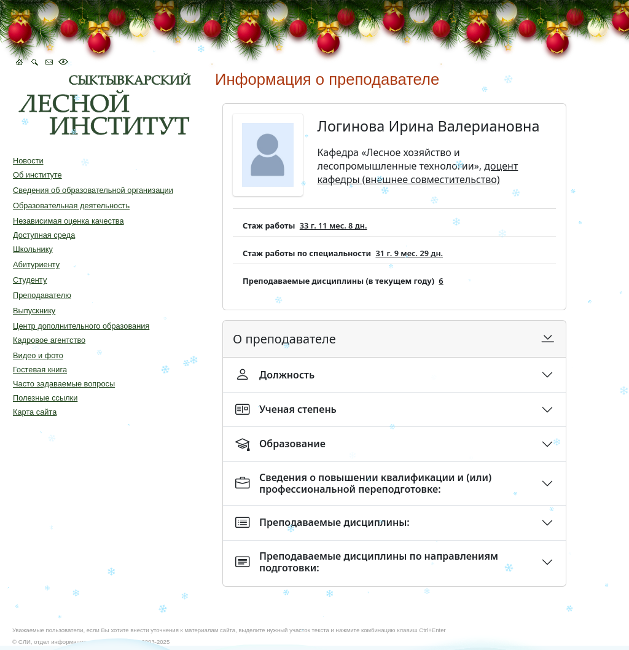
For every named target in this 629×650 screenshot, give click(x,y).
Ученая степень (286, 409)
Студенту (30, 279)
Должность (274, 374)
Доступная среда (44, 235)
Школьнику (33, 249)
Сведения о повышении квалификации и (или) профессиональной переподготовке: (363, 483)
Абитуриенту (36, 264)
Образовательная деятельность (71, 205)
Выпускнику (34, 310)
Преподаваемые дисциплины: (322, 522)
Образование (280, 444)
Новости (28, 160)
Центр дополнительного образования (81, 326)
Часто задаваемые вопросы (64, 383)
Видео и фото (38, 355)
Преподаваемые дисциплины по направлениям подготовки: (366, 561)
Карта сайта (35, 412)
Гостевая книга (40, 369)
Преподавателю (42, 295)
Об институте (37, 174)
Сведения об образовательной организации (93, 190)
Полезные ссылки (45, 397)
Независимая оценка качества (68, 220)
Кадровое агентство (49, 340)
